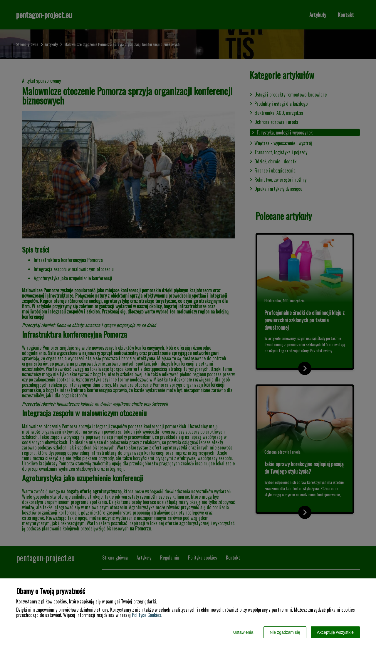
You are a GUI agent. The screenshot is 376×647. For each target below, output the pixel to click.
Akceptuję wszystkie (335, 632)
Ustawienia (243, 632)
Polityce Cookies (146, 614)
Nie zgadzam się (285, 632)
